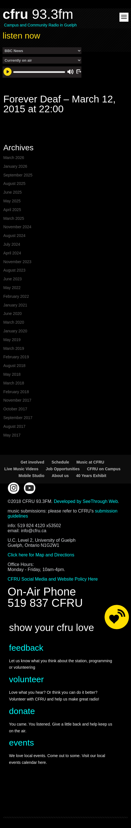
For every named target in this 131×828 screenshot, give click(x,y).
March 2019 (13, 348)
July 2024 (11, 244)
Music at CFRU (90, 462)
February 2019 (16, 357)
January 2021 (15, 305)
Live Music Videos (21, 469)
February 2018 (16, 392)
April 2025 (12, 209)
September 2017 (18, 417)
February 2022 (16, 296)
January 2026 (15, 166)
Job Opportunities (63, 469)
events (21, 742)
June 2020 (12, 313)
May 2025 (12, 201)
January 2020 (15, 331)
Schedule (60, 462)
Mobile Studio (32, 475)
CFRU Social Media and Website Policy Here (53, 579)
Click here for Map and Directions (41, 554)
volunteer (26, 679)
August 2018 (14, 365)
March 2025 (13, 218)
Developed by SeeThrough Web (86, 501)
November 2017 (17, 400)
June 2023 (12, 279)
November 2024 (17, 227)
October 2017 (15, 409)
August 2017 (14, 426)
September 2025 (18, 175)
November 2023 (17, 261)
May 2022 (12, 287)
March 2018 (13, 383)
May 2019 (12, 339)
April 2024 (12, 253)
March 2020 (13, 322)
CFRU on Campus (104, 469)
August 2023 (14, 270)
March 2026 (13, 157)
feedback (26, 647)
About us (60, 475)
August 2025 (14, 183)
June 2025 (12, 192)
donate (22, 711)
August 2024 (14, 235)
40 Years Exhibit (91, 475)
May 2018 (12, 374)
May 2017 (12, 435)
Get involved (32, 462)
